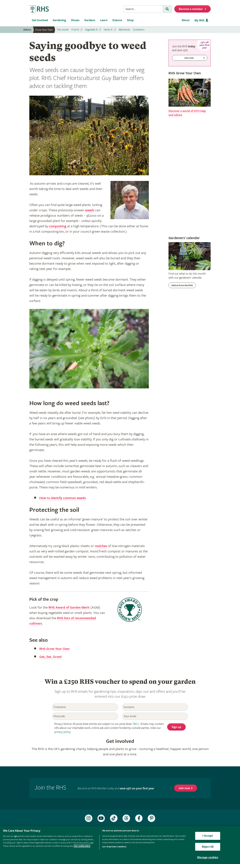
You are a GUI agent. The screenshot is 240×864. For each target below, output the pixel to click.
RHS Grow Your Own (55, 649)
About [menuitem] (186, 20)
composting (58, 226)
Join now (184, 788)
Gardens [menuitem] (89, 20)
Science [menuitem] (117, 20)
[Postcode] (85, 716)
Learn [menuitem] (104, 20)
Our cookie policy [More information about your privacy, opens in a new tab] (82, 846)
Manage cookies (207, 857)
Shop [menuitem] (130, 20)
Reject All (208, 847)
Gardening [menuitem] (59, 20)
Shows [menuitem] (75, 20)
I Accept (207, 836)
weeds (90, 210)
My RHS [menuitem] (199, 20)
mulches (101, 546)
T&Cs (135, 724)
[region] (120, 845)
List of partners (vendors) (114, 847)
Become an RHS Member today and (116, 788)
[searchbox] (143, 9)
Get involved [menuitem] (40, 20)
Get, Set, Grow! (51, 657)
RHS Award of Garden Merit (70, 607)
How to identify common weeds (63, 498)
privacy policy (62, 732)
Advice (27, 29)
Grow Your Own (44, 29)
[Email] (155, 716)
